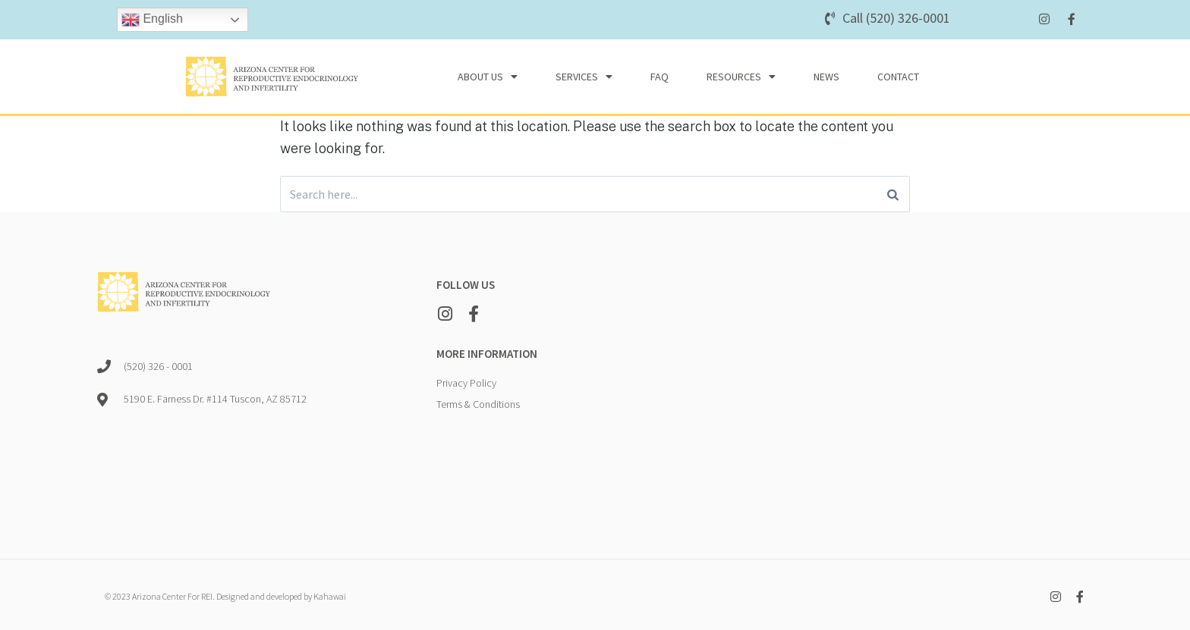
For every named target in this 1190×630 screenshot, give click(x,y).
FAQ (659, 76)
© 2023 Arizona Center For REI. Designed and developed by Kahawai (225, 599)
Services (584, 76)
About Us (488, 76)
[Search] (893, 195)
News (826, 76)
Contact (898, 76)
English (152, 20)
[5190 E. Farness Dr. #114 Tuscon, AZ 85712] (884, 388)
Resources (741, 76)
